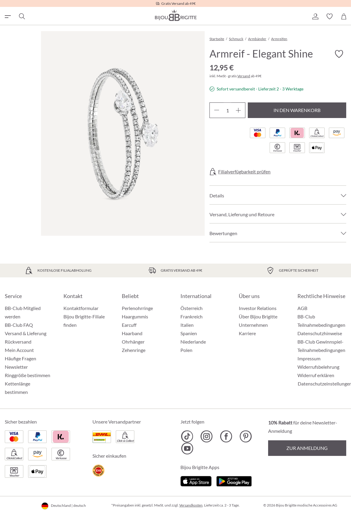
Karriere (247, 333)
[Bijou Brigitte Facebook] (226, 436)
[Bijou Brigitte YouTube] (187, 448)
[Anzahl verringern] (216, 110)
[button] (315, 16)
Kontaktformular (80, 308)
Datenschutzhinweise (319, 333)
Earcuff (129, 325)
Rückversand (18, 341)
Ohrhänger (133, 341)
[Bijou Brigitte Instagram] (206, 436)
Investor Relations (257, 308)
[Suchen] (21, 16)
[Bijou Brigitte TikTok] (187, 436)
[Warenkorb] (344, 16)
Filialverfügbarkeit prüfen (244, 171)
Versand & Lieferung (25, 333)
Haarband (132, 333)
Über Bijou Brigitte (258, 316)
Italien (187, 325)
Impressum (308, 358)
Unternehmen (253, 325)
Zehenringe (133, 350)
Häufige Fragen (20, 358)
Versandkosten (191, 505)
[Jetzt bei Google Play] (234, 480)
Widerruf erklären (315, 375)
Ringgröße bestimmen (27, 375)
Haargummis (135, 316)
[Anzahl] (227, 110)
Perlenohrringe (137, 308)
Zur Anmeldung (307, 448)
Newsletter (16, 367)
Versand (243, 76)
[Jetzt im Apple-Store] (196, 480)
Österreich (191, 308)
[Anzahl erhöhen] (238, 110)
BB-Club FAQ (19, 325)
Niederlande (193, 341)
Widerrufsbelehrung (318, 367)
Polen (186, 350)
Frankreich (191, 316)
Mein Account (19, 350)
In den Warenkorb (296, 110)
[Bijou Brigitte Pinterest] (245, 436)
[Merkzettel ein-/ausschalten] (339, 54)
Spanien (188, 333)
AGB (302, 308)
